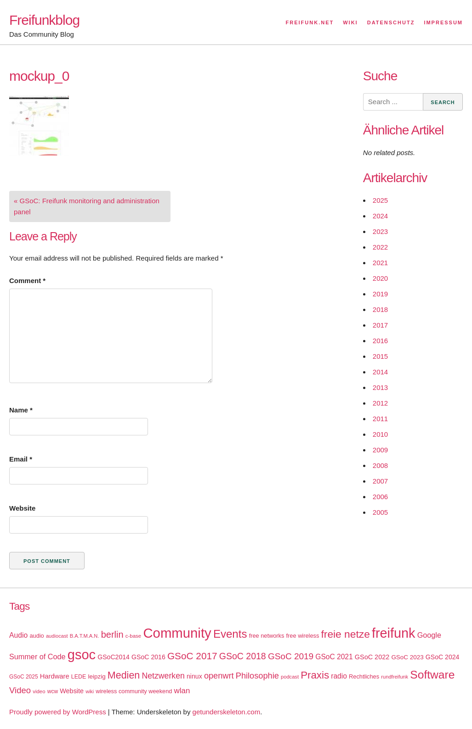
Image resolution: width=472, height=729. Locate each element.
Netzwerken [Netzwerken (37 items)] (163, 675)
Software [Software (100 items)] (432, 674)
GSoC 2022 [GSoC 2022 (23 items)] (372, 657)
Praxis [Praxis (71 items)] (315, 675)
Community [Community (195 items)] (177, 632)
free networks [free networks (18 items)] (266, 635)
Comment (27, 280)
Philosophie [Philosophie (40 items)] (257, 675)
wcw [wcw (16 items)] (52, 691)
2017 (380, 325)
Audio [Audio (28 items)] (18, 635)
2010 (380, 434)
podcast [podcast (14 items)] (290, 676)
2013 (380, 387)
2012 (380, 403)
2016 (380, 341)
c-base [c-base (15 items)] (133, 636)
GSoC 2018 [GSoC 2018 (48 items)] (242, 656)
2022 (380, 247)
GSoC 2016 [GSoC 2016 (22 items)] (148, 657)
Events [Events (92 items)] (230, 634)
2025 (380, 200)
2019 (380, 294)
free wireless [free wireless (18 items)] (302, 635)
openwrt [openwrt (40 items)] (219, 675)
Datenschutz (391, 22)
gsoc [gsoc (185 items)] (82, 654)
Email (20, 459)
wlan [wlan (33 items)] (182, 690)
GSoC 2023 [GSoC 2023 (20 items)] (407, 657)
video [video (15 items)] (39, 691)
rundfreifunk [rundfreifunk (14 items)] (394, 676)
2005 (380, 512)
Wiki (350, 22)
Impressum (443, 22)
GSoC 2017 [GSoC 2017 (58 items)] (192, 656)
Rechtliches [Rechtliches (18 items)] (364, 676)
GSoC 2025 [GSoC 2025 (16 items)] (23, 676)
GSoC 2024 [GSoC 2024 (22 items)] (443, 657)
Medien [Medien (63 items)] (124, 675)
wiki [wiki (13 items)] (89, 691)
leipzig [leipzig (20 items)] (97, 676)
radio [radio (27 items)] (339, 676)
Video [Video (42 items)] (20, 690)
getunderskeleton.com (227, 712)
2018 (380, 309)
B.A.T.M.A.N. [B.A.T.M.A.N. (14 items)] (84, 636)
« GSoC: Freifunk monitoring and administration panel (86, 206)
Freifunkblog (44, 20)
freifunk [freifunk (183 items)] (393, 633)
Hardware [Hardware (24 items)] (54, 676)
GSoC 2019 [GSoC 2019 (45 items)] (290, 656)
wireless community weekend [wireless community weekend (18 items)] (134, 691)
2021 (380, 263)
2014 (380, 372)
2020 (380, 278)
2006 (380, 497)
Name (21, 410)
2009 (380, 450)
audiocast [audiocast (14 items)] (57, 636)
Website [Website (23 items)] (72, 691)
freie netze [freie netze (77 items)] (345, 634)
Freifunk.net (310, 22)
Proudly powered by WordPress (57, 712)
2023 (380, 231)
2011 (380, 419)
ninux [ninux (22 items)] (194, 676)
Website (22, 508)
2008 (380, 465)
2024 (380, 216)
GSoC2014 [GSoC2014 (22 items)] (113, 657)
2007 (380, 481)
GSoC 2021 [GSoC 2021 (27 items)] (334, 657)
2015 (380, 356)
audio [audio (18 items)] (36, 635)
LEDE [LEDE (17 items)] (78, 676)
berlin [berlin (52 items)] (112, 634)
